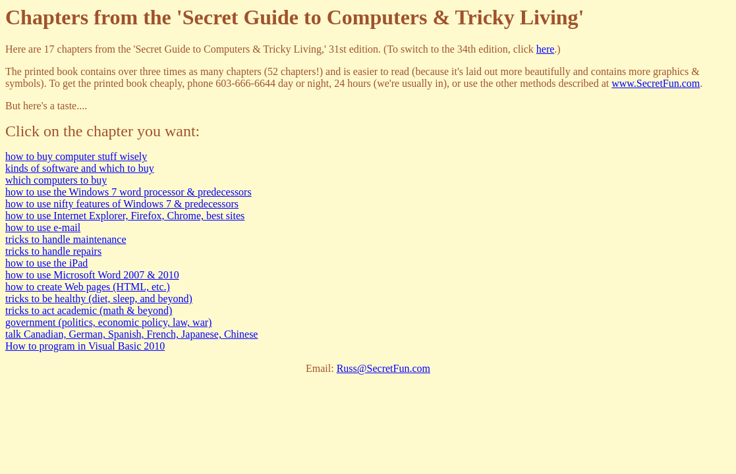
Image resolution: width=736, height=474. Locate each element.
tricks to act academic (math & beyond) (88, 310)
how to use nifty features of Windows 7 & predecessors (122, 203)
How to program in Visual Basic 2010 (85, 346)
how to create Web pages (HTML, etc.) (87, 286)
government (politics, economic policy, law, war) (108, 322)
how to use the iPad (46, 263)
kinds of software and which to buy (79, 168)
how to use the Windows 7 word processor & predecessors (128, 192)
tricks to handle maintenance (65, 239)
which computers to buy (56, 180)
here (545, 49)
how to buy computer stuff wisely (76, 156)
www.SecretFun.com (655, 83)
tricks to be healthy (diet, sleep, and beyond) (98, 298)
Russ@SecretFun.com (383, 368)
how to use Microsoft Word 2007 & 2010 (92, 274)
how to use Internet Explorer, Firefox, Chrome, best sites (124, 215)
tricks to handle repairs (53, 251)
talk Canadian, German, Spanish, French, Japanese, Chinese (131, 334)
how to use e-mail (42, 227)
